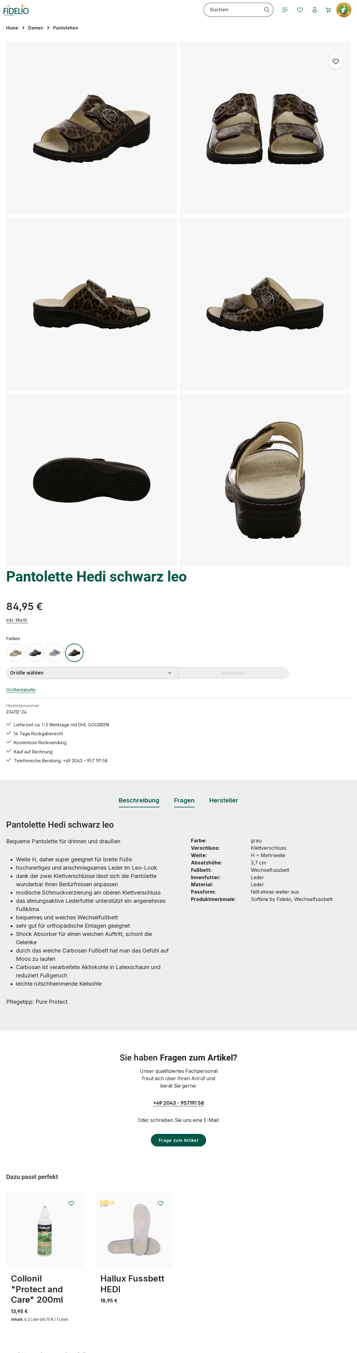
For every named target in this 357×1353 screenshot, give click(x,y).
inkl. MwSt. (225, 117)
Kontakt (134, 1266)
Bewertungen (141, 1309)
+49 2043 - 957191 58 (178, 684)
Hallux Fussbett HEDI (132, 865)
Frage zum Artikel (178, 722)
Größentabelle (230, 187)
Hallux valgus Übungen (152, 1255)
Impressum (227, 1244)
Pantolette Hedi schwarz (42, 1044)
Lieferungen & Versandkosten (159, 1276)
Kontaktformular (65, 1251)
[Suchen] (117, 15)
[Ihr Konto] (169, 15)
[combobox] (82, 15)
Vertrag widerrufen (38, 1269)
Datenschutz (229, 1232)
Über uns (225, 1276)
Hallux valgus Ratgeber (152, 1244)
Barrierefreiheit (231, 1287)
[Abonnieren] (260, 1142)
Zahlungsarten (231, 1266)
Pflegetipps (138, 1287)
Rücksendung (141, 1298)
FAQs (131, 1221)
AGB (219, 1221)
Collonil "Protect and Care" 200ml (37, 871)
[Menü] (137, 15)
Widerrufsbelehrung (237, 1255)
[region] (104, 204)
